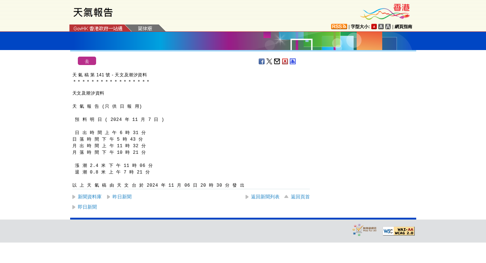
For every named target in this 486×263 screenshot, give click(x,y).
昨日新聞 (122, 196)
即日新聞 (87, 207)
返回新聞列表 (265, 196)
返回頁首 (300, 196)
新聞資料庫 (90, 196)
